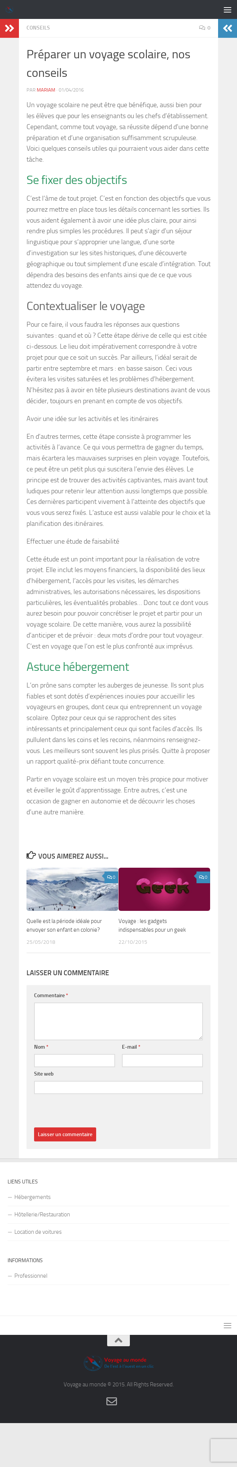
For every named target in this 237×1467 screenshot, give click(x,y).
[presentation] (91, 1112)
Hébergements (32, 1197)
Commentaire (51, 995)
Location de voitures (38, 1231)
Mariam (46, 90)
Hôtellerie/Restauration (42, 1214)
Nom (41, 1047)
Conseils (38, 28)
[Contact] (111, 1401)
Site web (44, 1074)
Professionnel (30, 1275)
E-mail (131, 1047)
